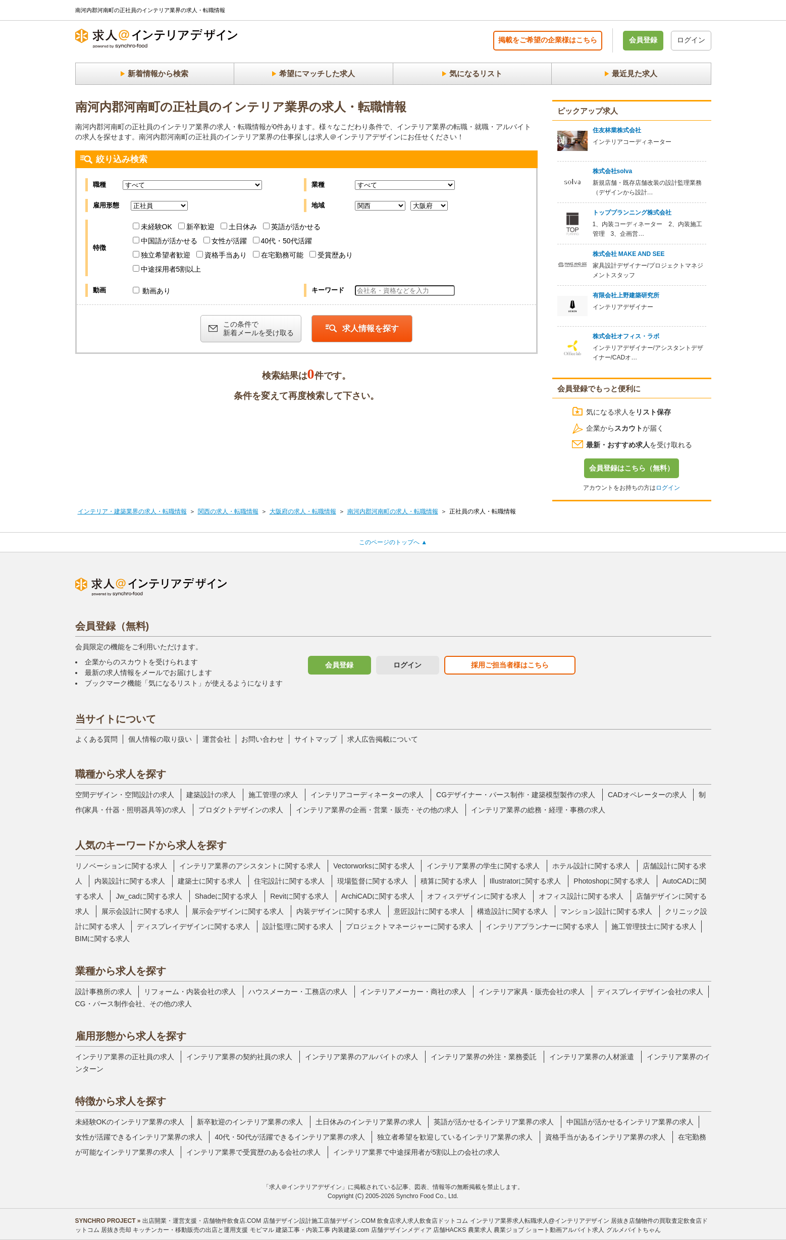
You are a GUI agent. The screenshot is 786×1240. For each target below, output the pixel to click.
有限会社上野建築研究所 (626, 295)
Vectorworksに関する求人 (373, 866)
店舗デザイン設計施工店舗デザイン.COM (319, 1220)
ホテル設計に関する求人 (591, 866)
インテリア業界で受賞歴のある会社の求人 (253, 1152)
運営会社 (216, 739)
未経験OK (152, 227)
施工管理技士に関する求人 (653, 926)
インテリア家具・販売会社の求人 (532, 992)
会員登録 (643, 40)
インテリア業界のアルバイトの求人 (361, 1057)
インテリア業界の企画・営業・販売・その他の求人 (377, 810)
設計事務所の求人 (103, 992)
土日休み (239, 227)
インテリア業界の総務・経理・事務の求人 (538, 810)
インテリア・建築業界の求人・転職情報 (132, 511)
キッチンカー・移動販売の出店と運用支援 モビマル (203, 1229)
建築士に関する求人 (209, 881)
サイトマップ (315, 739)
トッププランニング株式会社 (632, 212)
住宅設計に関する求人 (289, 881)
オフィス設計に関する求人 (581, 896)
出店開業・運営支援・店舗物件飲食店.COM (201, 1220)
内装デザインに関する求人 (338, 911)
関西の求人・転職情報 (228, 511)
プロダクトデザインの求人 (240, 810)
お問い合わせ (262, 739)
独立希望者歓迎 (161, 255)
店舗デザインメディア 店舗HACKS (418, 1229)
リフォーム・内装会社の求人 (190, 992)
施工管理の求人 (273, 795)
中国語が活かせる (165, 241)
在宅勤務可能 (278, 255)
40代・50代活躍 (282, 241)
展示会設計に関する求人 (140, 911)
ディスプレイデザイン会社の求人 (650, 992)
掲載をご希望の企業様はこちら (547, 40)
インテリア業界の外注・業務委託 (484, 1057)
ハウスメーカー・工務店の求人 (297, 992)
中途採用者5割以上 (167, 269)
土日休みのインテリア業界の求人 (369, 1122)
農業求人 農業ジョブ (496, 1229)
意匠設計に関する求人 (429, 911)
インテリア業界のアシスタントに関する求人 (250, 866)
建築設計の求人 (211, 795)
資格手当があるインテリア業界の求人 (605, 1137)
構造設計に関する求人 (512, 911)
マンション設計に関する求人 (606, 911)
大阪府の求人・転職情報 (303, 511)
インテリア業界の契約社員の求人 (239, 1057)
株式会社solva (613, 171)
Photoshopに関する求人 (611, 881)
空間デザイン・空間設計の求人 (124, 795)
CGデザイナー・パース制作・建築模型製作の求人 (515, 795)
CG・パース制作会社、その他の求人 (133, 1004)
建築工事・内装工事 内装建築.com (322, 1229)
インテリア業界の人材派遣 (591, 1057)
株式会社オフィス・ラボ (626, 336)
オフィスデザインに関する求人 (476, 896)
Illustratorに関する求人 (525, 881)
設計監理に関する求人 (298, 926)
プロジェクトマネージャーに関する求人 (409, 926)
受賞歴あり (331, 255)
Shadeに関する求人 (226, 896)
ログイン (691, 40)
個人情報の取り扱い (160, 739)
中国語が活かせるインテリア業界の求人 (630, 1122)
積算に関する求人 (449, 881)
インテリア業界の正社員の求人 (124, 1057)
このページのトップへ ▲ (393, 542)
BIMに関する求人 (102, 939)
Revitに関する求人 (299, 896)
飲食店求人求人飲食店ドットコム (422, 1220)
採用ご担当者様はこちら (510, 665)
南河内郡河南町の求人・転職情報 (392, 511)
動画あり (152, 291)
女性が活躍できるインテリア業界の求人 (138, 1137)
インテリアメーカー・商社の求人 (413, 992)
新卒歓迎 (196, 227)
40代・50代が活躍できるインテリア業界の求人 (289, 1137)
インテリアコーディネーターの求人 (367, 795)
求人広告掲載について (382, 739)
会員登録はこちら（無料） (631, 468)
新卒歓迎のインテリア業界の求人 (250, 1122)
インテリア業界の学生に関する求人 (483, 866)
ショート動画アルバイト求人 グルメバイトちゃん (593, 1229)
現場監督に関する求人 (372, 881)
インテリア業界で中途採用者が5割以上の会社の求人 (416, 1152)
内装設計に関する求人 (129, 881)
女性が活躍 (225, 241)
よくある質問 (96, 739)
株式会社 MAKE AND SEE (629, 253)
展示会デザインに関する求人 (238, 911)
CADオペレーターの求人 (647, 795)
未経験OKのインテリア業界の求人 (129, 1122)
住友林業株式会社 (617, 130)
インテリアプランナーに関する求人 (542, 926)
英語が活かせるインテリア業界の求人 (494, 1122)
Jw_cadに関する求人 (149, 896)
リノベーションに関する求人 (121, 866)
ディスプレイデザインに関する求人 (193, 926)
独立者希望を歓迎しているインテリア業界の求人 (455, 1137)
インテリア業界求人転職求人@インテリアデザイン (539, 1220)
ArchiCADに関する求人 (377, 896)
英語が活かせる (292, 227)
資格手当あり (221, 255)
